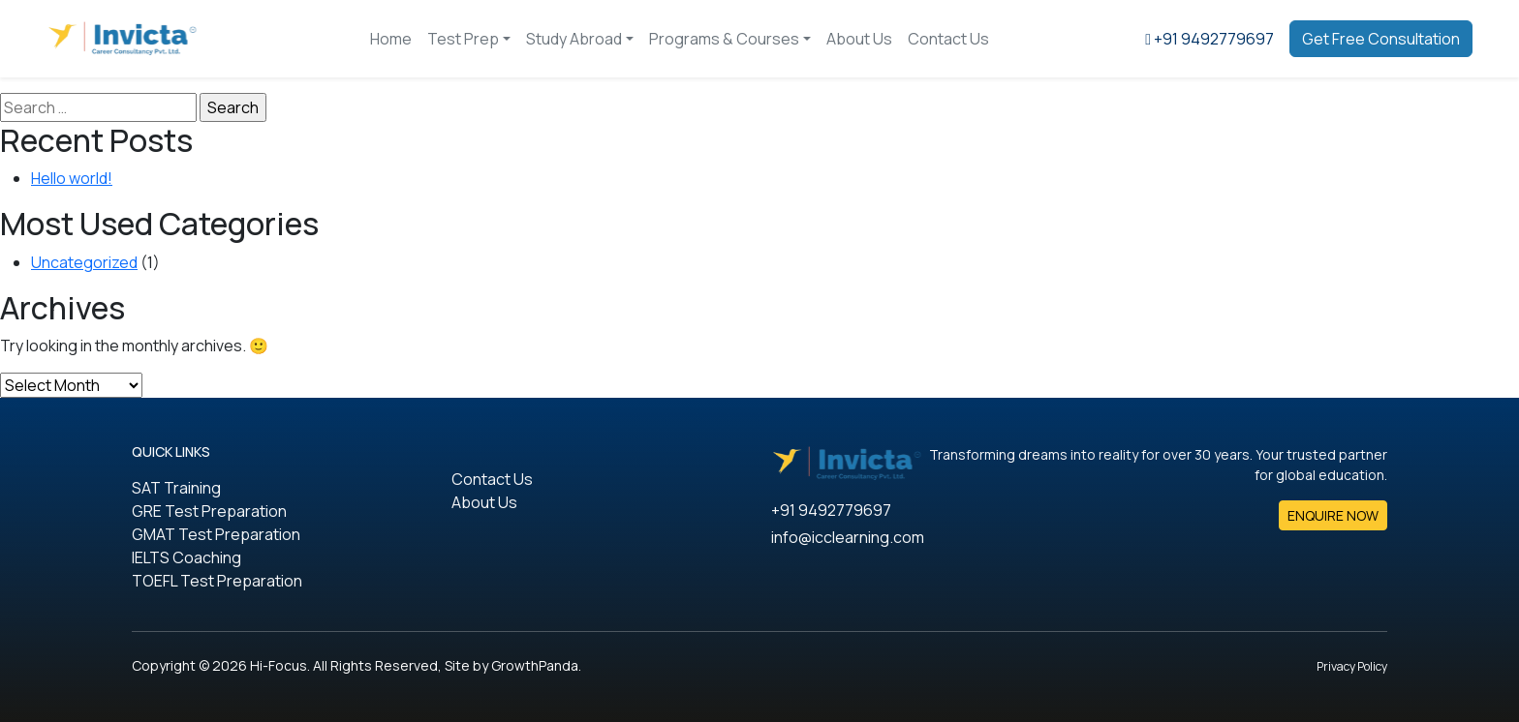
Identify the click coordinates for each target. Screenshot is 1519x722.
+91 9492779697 (831, 510)
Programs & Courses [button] (724, 38)
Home (391, 38)
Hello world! (71, 178)
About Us (859, 38)
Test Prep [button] (463, 38)
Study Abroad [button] (574, 38)
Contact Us (948, 38)
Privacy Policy (1352, 666)
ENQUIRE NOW (1333, 515)
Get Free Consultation (1381, 38)
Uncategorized (84, 262)
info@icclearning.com (847, 537)
